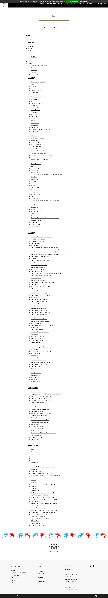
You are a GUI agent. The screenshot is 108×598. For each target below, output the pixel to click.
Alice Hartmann (36, 220)
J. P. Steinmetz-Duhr (37, 103)
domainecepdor (35, 284)
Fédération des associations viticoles (42, 155)
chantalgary (34, 379)
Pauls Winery (35, 86)
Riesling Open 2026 (37, 428)
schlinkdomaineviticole (38, 239)
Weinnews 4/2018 (36, 486)
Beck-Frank (34, 140)
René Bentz (34, 205)
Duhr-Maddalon (36, 164)
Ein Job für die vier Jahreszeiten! (41, 495)
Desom (33, 190)
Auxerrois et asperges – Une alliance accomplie (45, 475)
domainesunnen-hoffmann (39, 319)
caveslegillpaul (35, 375)
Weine (60, 3)
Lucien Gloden (35, 224)
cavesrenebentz (36, 278)
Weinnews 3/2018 (36, 488)
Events (73, 3)
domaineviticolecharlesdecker (40, 321)
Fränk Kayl (34, 170)
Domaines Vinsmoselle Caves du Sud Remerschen (46, 175)
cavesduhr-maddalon (37, 340)
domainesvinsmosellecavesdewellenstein (43, 252)
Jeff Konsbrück (35, 114)
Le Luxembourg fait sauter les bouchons (43, 512)
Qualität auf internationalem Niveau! (42, 493)
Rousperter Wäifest (37, 411)
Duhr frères (34, 105)
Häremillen (34, 125)
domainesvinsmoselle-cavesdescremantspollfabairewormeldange (51, 250)
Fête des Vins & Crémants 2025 (40, 400)
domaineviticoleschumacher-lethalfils (42, 358)
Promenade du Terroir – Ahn (40, 420)
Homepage (31, 42)
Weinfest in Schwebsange (39, 415)
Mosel (66, 3)
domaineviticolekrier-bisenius (40, 332)
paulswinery (35, 297)
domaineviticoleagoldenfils (39, 364)
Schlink (33, 162)
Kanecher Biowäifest (37, 392)
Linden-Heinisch (36, 127)
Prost (42, 3)
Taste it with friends (37, 523)
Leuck (32, 84)
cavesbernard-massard (38, 269)
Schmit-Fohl (34, 112)
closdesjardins (35, 245)
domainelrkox (35, 289)
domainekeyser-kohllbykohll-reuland (42, 325)
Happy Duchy (35, 93)
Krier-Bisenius (35, 116)
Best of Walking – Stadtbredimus (41, 413)
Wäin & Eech (35, 521)
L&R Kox (33, 183)
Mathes (33, 213)
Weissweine (34, 74)
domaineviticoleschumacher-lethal (41, 237)
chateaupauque (35, 368)
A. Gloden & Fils (36, 203)
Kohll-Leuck (34, 131)
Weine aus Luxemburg (38, 525)
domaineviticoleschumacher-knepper (42, 282)
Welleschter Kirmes (37, 437)
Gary (32, 88)
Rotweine (34, 70)
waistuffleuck (35, 304)
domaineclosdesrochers (38, 267)
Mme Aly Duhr (35, 110)
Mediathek (81, 3)
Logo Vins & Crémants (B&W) (40, 519)
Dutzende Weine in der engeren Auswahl (44, 478)
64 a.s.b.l (33, 95)
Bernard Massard (36, 144)
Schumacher (34, 211)
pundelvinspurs (35, 343)
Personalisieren (84, 1)
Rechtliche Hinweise (71, 589)
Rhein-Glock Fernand (37, 138)
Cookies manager (70, 587)
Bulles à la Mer (35, 431)
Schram (33, 118)
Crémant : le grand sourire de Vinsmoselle (44, 510)
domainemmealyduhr (37, 330)
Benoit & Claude (36, 194)
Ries (32, 166)
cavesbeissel (34, 327)
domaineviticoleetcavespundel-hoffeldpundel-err (46, 273)
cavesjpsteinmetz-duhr (38, 336)
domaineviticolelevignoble (39, 314)
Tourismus (34, 55)
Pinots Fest (34, 407)
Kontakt (89, 3)
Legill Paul (34, 222)
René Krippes (35, 99)
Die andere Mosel (36, 501)
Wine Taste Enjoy (36, 435)
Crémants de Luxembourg (39, 65)
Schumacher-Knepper (37, 209)
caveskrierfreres (36, 373)
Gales (32, 134)
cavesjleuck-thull (36, 323)
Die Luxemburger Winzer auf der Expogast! (44, 497)
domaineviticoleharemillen (39, 299)
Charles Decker (35, 168)
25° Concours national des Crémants (42, 514)
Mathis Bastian (35, 185)
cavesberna (34, 334)
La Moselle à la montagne (39, 508)
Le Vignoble (34, 198)
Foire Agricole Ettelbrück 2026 (40, 409)
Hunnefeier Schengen (37, 426)
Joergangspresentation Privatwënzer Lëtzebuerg (46, 394)
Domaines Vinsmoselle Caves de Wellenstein (45, 200)
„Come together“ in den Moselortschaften (43, 484)
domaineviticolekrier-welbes (40, 260)
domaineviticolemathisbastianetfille (42, 295)
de (105, 3)
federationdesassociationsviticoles (41, 351)
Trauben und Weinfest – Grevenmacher (43, 433)
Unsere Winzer (51, 3)
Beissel (33, 121)
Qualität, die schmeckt (37, 471)
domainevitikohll (36, 243)
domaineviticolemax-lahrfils (39, 293)
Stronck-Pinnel (35, 142)
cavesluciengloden (36, 263)
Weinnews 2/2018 (36, 491)
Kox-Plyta (34, 177)
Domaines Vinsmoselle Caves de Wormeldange (45, 218)
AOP (32, 53)
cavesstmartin (35, 377)
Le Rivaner (34, 482)
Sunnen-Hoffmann (36, 172)
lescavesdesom (35, 353)
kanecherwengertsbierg (38, 347)
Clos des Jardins (36, 97)
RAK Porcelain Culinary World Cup (42, 396)
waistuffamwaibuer (37, 345)
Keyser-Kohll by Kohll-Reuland (40, 129)
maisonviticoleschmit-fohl (39, 265)
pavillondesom (35, 349)
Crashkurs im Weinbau (38, 465)
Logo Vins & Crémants (38, 516)
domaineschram (36, 291)
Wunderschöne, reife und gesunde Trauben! (44, 499)
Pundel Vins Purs (36, 216)
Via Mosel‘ (34, 57)
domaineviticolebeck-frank (39, 310)
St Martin (34, 181)
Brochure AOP (35, 462)
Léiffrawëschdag (36, 405)
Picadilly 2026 (35, 418)
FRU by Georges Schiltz (38, 82)
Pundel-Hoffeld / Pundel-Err (39, 159)
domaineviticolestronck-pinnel (40, 312)
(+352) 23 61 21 (72, 581)
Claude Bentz (35, 188)
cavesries (34, 258)
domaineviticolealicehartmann (40, 362)
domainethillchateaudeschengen (41, 276)
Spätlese (33, 72)
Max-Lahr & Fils (36, 108)
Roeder (33, 196)
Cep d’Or (33, 157)
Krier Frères (34, 179)
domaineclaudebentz (37, 271)
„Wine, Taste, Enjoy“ (37, 506)
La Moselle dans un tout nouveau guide (43, 467)
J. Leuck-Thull (35, 123)
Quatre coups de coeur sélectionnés (42, 473)
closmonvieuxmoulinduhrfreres (40, 286)
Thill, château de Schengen (39, 153)
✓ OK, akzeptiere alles (73, 1)
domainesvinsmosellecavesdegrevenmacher (44, 247)
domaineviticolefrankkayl (39, 280)
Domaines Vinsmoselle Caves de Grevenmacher (46, 151)
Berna (33, 101)
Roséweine (34, 68)
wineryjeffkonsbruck (37, 338)
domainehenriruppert (37, 371)
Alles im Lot (34, 469)
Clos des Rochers (36, 149)
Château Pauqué (36, 146)
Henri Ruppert (35, 226)
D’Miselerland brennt (37, 402)
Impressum (31, 44)
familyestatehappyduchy (38, 360)
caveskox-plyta (35, 381)
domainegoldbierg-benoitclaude (40, 256)
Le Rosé (33, 480)
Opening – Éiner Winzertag (39, 398)
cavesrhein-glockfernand (38, 308)
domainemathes (36, 366)
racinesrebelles (35, 355)
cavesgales (34, 317)
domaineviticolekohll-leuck (39, 301)
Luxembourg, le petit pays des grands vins (44, 503)
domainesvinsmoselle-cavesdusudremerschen (45, 254)
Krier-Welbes (35, 136)
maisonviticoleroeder (37, 241)
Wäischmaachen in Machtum (40, 422)
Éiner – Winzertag (36, 439)
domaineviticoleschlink (38, 306)
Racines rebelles (36, 90)
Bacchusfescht (35, 424)
